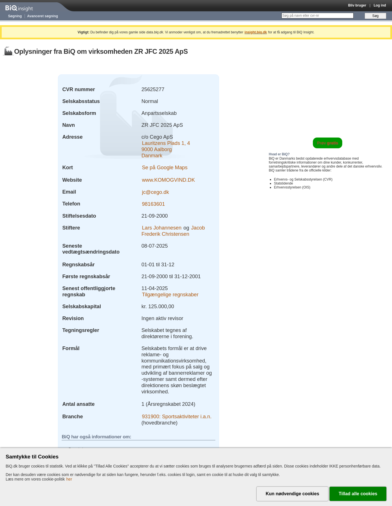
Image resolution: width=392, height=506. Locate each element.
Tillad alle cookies (358, 493)
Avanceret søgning (42, 16)
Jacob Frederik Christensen (173, 231)
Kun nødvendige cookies (292, 493)
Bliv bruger (357, 5)
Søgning (15, 16)
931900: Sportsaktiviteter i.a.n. (176, 416)
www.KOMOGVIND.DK (168, 180)
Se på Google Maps (164, 167)
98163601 (153, 204)
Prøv (327, 143)
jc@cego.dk (155, 192)
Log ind (380, 5)
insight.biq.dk (255, 32)
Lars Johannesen (161, 228)
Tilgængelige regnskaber (170, 294)
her (69, 479)
